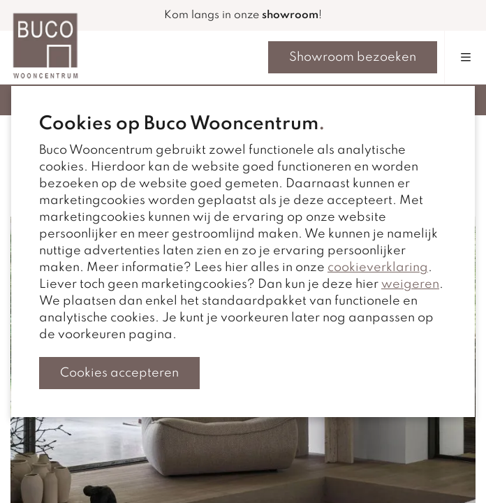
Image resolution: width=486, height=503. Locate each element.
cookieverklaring (377, 267)
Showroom (352, 57)
